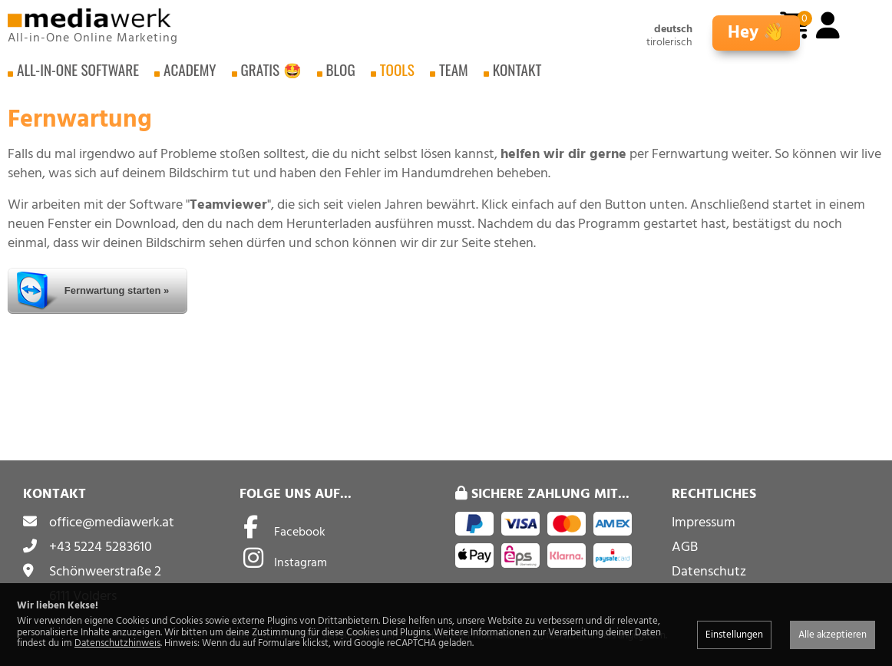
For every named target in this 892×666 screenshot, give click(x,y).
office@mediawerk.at (111, 522)
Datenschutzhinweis (117, 643)
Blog (340, 76)
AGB (685, 546)
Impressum (703, 522)
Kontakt (517, 76)
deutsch (673, 29)
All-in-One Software (78, 76)
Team (453, 76)
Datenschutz (709, 571)
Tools (397, 76)
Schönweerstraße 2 (105, 571)
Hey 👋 (756, 33)
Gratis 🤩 (271, 76)
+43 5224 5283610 (100, 546)
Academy (190, 76)
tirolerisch (669, 42)
